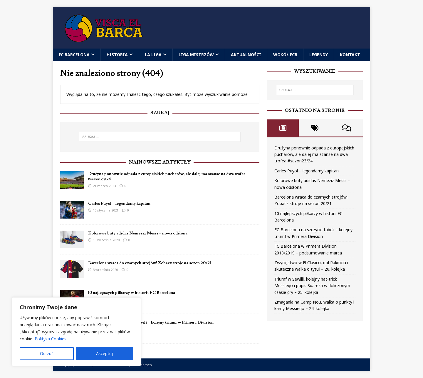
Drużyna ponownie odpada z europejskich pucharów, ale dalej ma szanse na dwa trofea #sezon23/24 (314, 154)
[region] (76, 331)
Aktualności (246, 54)
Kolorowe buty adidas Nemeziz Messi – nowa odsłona (137, 233)
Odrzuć (46, 353)
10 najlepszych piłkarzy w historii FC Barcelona (131, 292)
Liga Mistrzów (196, 54)
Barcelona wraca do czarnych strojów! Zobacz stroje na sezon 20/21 (149, 263)
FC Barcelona (74, 54)
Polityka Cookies (50, 339)
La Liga (153, 54)
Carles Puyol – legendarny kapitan (119, 203)
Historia (117, 54)
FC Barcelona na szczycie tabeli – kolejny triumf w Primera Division (151, 322)
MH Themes (142, 364)
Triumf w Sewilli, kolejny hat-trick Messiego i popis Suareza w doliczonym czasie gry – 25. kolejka (312, 285)
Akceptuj (104, 353)
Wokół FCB (285, 54)
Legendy (318, 54)
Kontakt (350, 54)
